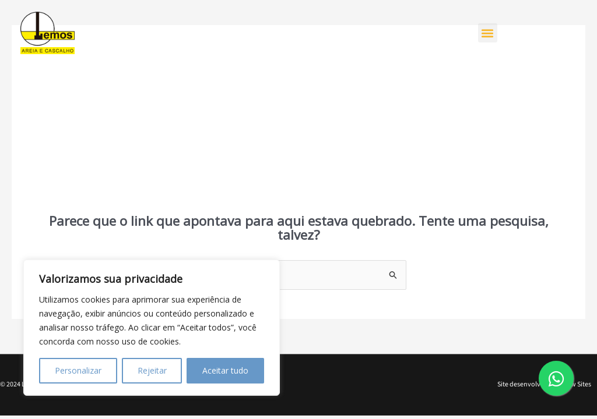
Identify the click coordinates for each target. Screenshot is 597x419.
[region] (151, 328)
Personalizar (78, 370)
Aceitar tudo (225, 370)
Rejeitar (152, 370)
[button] (487, 32)
